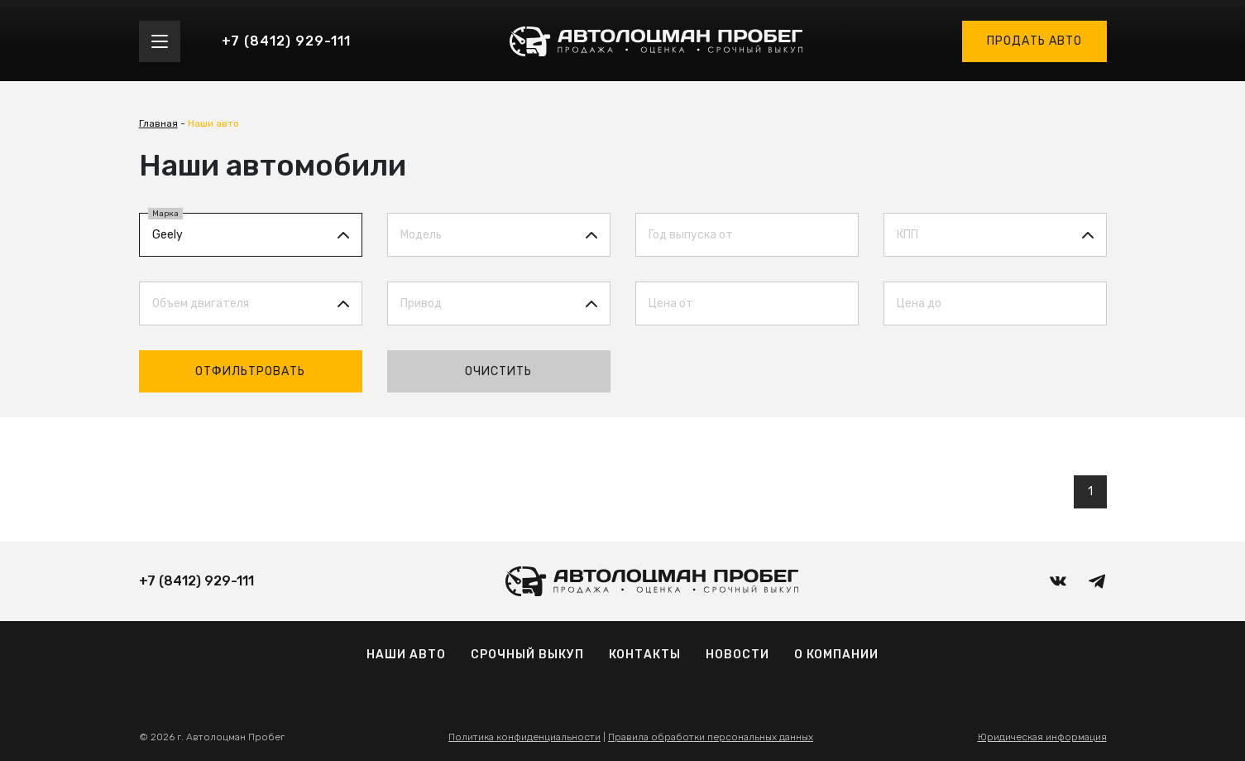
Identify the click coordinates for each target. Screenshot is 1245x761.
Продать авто (1034, 41)
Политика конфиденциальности (524, 737)
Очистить (498, 371)
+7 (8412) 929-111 (286, 41)
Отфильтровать (250, 371)
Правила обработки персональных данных (710, 737)
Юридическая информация (1042, 737)
